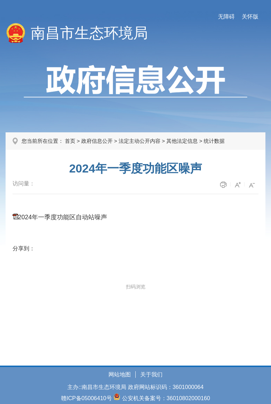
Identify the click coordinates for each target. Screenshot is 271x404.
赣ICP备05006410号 (86, 398)
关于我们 (151, 374)
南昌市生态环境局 (89, 33)
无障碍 (226, 17)
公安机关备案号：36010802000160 (166, 398)
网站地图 (119, 374)
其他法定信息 (182, 141)
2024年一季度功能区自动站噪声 (62, 217)
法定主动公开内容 (139, 141)
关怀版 (250, 17)
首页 (70, 141)
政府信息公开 (97, 141)
